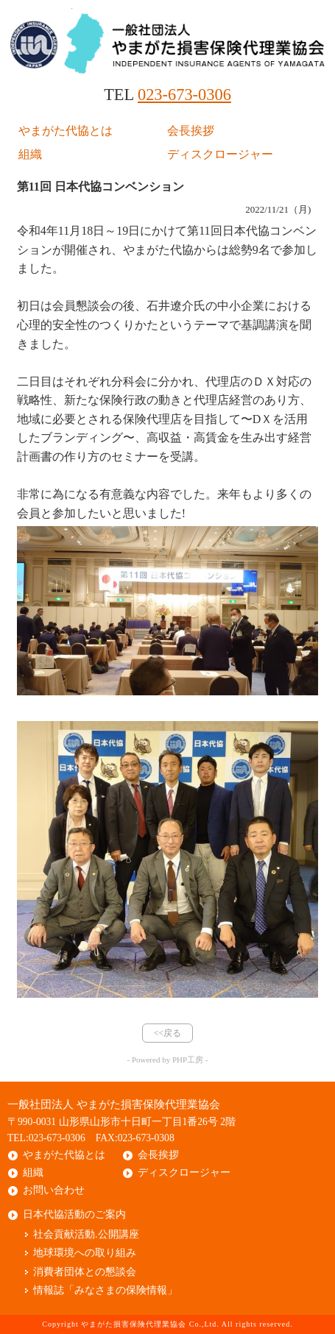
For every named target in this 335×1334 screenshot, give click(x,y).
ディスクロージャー (220, 154)
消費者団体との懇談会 (84, 1271)
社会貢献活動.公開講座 (86, 1234)
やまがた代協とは (65, 130)
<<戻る (168, 1033)
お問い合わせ (54, 1190)
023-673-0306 (184, 94)
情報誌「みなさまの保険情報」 (105, 1290)
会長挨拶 (190, 130)
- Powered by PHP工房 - (167, 1059)
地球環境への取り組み (84, 1252)
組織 (30, 154)
